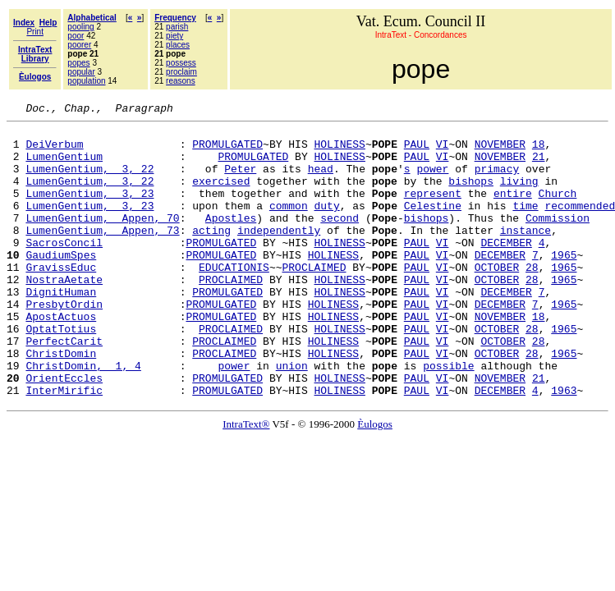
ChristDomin (60, 402)
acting (211, 254)
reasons (180, 80)
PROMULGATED (227, 151)
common (288, 225)
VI (442, 151)
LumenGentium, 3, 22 (89, 180)
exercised (221, 195)
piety (174, 35)
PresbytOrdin (64, 343)
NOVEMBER (500, 151)
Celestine (432, 225)
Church (557, 210)
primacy (497, 180)
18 (538, 151)
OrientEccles (64, 431)
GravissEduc (60, 298)
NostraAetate (64, 313)
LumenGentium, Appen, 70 (102, 239)
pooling (80, 26)
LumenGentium (64, 165)
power (432, 180)
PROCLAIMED (314, 298)
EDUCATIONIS (234, 298)
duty (326, 225)
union (292, 417)
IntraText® (246, 480)
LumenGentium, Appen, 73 (102, 254)
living (519, 195)
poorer (79, 44)
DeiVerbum (54, 151)
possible (448, 417)
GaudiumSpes (60, 284)
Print (35, 31)
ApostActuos (60, 357)
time (525, 225)
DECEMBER (505, 269)
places (178, 44)
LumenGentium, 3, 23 (89, 210)
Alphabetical (91, 17)
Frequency (175, 17)
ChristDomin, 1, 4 (82, 417)
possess (181, 62)
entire (512, 210)
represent (432, 210)
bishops (470, 195)
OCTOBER (497, 298)
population (86, 80)
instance (525, 254)
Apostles (230, 239)
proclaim (181, 71)
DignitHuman (60, 328)
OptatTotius (60, 372)
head (320, 180)
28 (532, 298)
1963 (563, 446)
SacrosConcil (64, 269)
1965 (563, 284)
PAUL (416, 151)
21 (538, 165)
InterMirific (64, 446)
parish (177, 26)
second (339, 239)
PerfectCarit (64, 387)
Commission (558, 239)
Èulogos (374, 480)
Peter (240, 180)
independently (278, 254)
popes (78, 62)
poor (75, 35)
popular (80, 71)
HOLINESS (339, 151)
